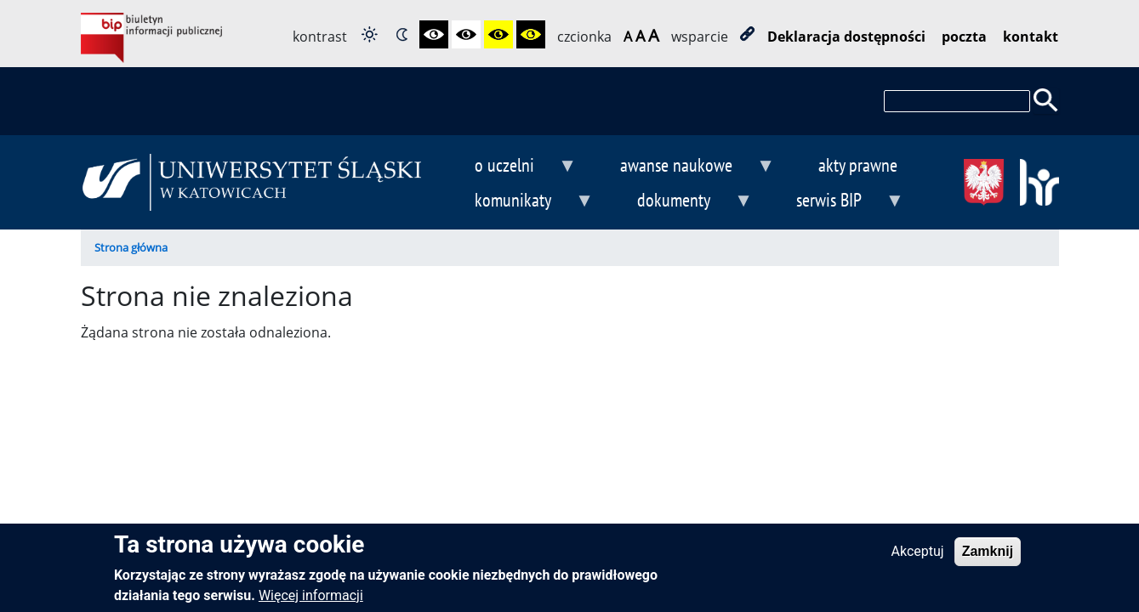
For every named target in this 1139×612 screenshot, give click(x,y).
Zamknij (987, 557)
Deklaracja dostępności (846, 36)
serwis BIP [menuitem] (835, 202)
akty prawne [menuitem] (857, 164)
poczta (964, 36)
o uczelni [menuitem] (512, 167)
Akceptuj (917, 557)
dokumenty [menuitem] (680, 202)
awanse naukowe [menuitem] (683, 167)
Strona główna (131, 247)
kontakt (1030, 36)
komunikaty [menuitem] (521, 202)
